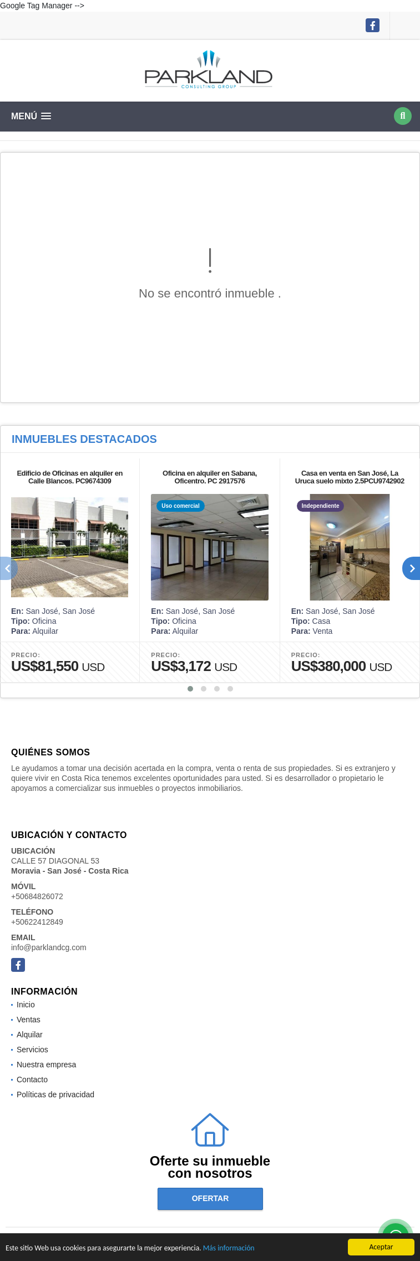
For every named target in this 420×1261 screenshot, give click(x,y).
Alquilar (30, 1034)
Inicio (26, 1004)
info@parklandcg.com (49, 947)
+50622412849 (37, 921)
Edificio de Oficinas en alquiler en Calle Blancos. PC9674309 (70, 477)
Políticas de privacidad (55, 1094)
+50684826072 (37, 896)
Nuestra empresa (46, 1064)
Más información (229, 1248)
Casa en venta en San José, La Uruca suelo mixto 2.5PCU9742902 (349, 477)
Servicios (32, 1049)
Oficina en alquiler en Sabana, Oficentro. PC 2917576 (210, 477)
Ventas (29, 1019)
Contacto (32, 1079)
